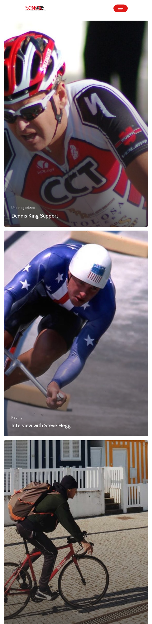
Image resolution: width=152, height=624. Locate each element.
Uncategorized (23, 208)
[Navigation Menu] (120, 8)
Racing (17, 417)
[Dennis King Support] (76, 124)
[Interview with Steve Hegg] (76, 334)
